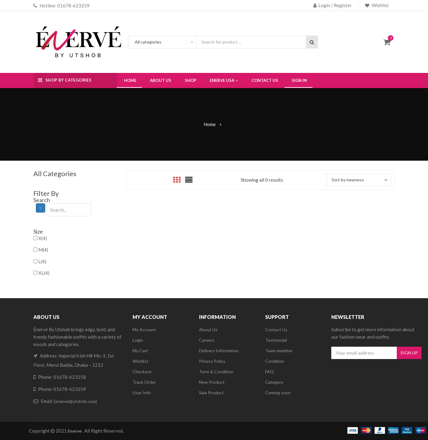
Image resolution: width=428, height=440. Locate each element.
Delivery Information (219, 350)
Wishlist (380, 5)
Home (210, 124)
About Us (208, 329)
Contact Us (276, 329)
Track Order (144, 382)
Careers (206, 340)
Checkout (142, 371)
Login (138, 340)
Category (274, 382)
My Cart (140, 350)
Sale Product (211, 392)
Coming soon (277, 392)
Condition (274, 361)
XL (43, 273)
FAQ (269, 371)
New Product (212, 382)
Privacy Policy (212, 361)
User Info (142, 392)
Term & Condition (216, 371)
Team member (279, 350)
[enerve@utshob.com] (75, 401)
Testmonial (276, 340)
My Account (144, 329)
